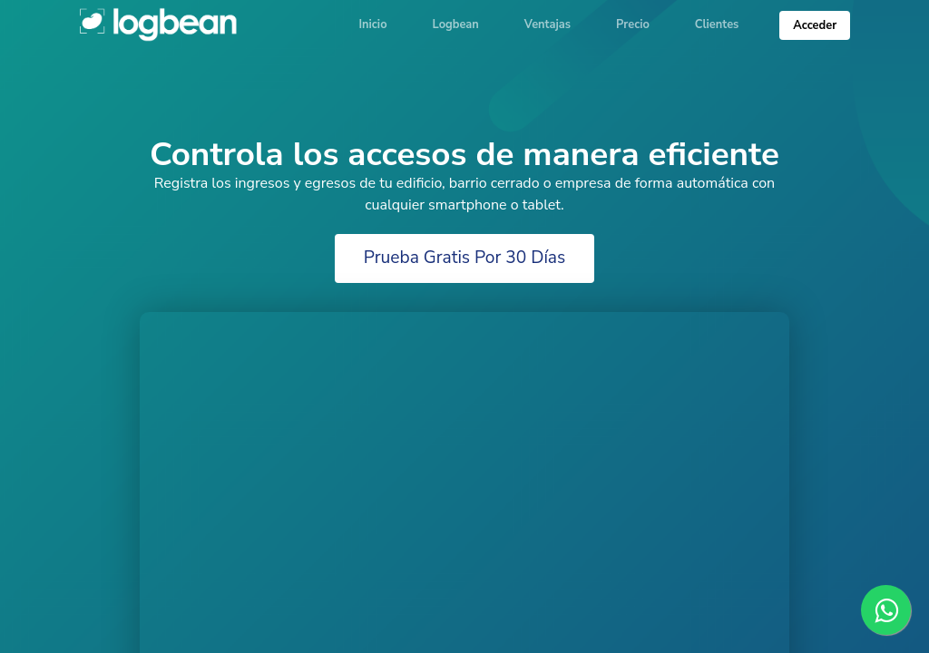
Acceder (814, 25)
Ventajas (547, 24)
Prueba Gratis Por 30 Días (465, 257)
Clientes (717, 24)
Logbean (159, 23)
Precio (633, 24)
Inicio (372, 24)
